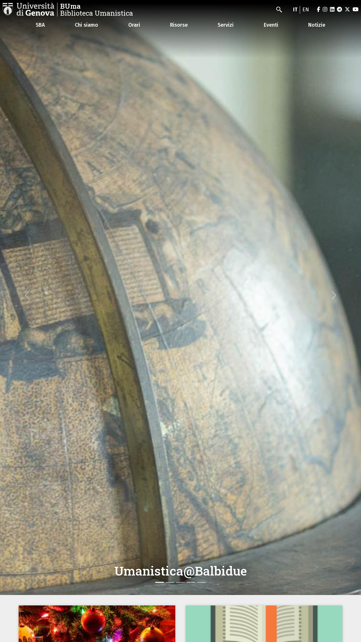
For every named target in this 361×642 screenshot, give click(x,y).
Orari (134, 25)
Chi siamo (86, 25)
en (305, 9)
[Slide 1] (159, 582)
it (295, 9)
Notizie (316, 25)
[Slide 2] (170, 582)
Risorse (179, 25)
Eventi (271, 25)
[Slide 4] (191, 582)
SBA (40, 25)
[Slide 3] (180, 582)
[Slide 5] (201, 582)
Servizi (226, 25)
